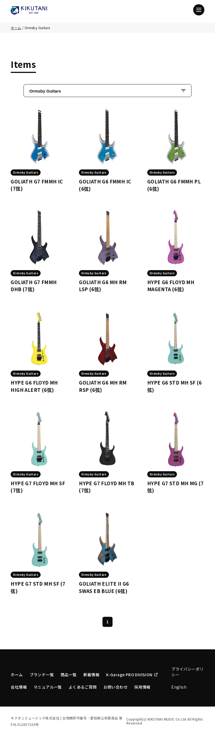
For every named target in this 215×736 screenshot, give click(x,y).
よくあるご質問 (83, 687)
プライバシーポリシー (187, 671)
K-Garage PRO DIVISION (131, 674)
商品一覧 (68, 674)
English (178, 687)
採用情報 (142, 687)
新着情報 (91, 674)
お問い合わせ (116, 687)
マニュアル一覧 (48, 687)
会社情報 (19, 687)
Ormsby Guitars (45, 91)
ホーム (16, 27)
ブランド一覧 (42, 674)
